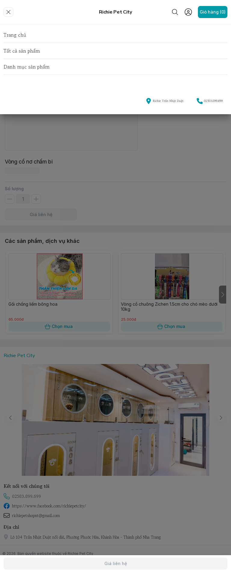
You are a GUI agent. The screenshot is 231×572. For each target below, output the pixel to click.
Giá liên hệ (115, 564)
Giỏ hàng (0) (212, 12)
